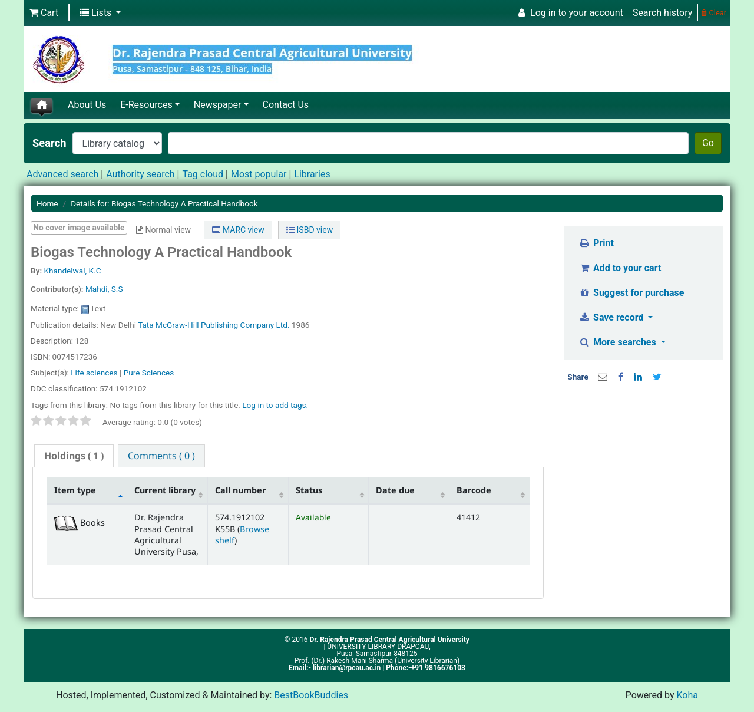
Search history (662, 12)
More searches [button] (619, 342)
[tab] (74, 455)
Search (49, 143)
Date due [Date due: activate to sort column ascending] (395, 490)
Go (708, 143)
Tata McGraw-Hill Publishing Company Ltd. (213, 324)
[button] (44, 13)
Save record (612, 317)
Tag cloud (202, 174)
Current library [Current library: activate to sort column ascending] (165, 490)
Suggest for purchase (631, 292)
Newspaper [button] (218, 104)
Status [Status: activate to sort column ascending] (309, 490)
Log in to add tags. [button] (275, 405)
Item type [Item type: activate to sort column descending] (75, 490)
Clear (713, 12)
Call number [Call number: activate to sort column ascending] (240, 490)
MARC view (238, 230)
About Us (87, 104)
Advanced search (62, 174)
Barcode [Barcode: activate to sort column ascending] (474, 490)
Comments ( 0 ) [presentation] (161, 455)
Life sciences (94, 372)
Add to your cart (620, 267)
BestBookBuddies (311, 695)
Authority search (140, 174)
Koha (686, 695)
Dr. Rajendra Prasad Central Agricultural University (389, 639)
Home (47, 203)
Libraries (312, 174)
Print (596, 243)
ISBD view (309, 230)
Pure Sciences (149, 372)
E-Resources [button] (146, 104)
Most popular (258, 174)
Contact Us (286, 104)
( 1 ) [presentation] (74, 455)
